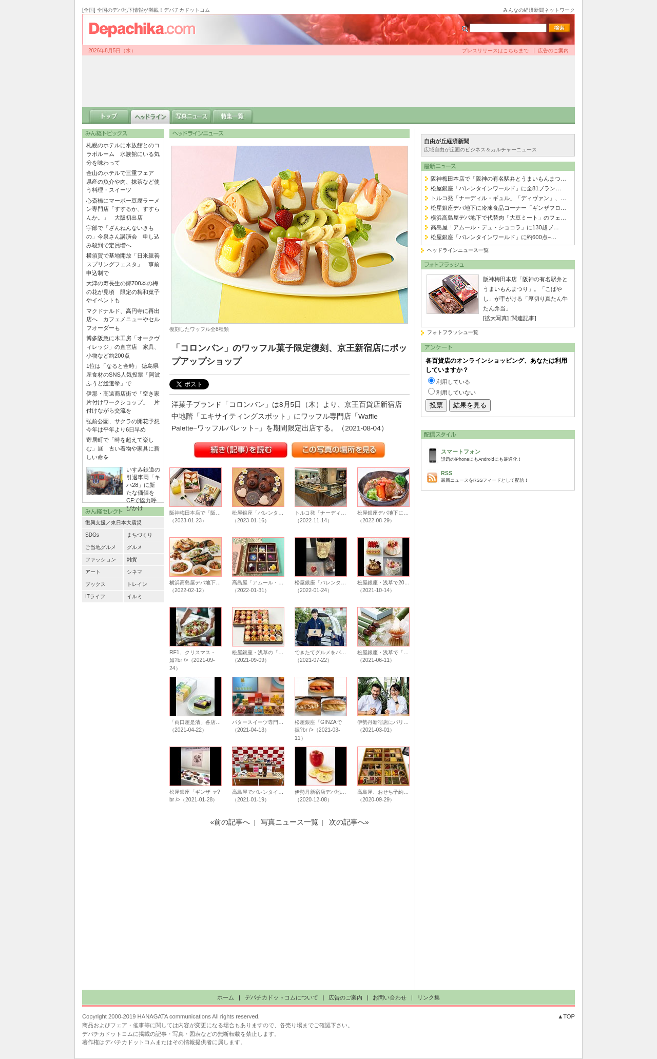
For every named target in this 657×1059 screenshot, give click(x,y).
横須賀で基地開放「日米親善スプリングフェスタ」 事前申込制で (123, 264)
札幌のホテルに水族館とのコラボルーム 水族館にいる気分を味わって (123, 154)
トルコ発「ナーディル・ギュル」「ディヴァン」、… (498, 198)
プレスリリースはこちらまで (495, 50)
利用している (453, 382)
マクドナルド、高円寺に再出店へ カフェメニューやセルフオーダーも (123, 319)
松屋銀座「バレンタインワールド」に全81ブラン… (496, 188)
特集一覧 (232, 115)
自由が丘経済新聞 (446, 141)
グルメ (134, 547)
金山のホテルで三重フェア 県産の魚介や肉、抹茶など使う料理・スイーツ (123, 181)
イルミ (134, 596)
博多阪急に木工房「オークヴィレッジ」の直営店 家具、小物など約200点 (123, 347)
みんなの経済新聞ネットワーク (539, 10)
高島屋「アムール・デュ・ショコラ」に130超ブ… (495, 227)
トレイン (137, 584)
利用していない (456, 392)
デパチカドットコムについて (281, 997)
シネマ (134, 572)
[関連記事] (523, 318)
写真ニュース (191, 115)
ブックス (95, 584)
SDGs (92, 535)
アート (93, 572)
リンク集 (428, 997)
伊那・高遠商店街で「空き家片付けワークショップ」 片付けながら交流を (123, 402)
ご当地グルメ (100, 547)
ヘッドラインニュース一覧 (458, 250)
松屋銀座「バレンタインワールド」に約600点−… (493, 237)
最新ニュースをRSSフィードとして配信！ (505, 476)
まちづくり (139, 535)
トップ (109, 115)
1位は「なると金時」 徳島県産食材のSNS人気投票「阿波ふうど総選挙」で (123, 374)
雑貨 (132, 559)
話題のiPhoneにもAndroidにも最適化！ (505, 454)
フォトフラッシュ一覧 (452, 332)
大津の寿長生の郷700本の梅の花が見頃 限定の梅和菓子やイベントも (123, 292)
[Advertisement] (328, 81)
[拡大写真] (496, 318)
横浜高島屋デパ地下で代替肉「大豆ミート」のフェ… (498, 217)
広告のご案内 (553, 50)
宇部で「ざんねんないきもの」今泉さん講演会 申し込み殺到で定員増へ (123, 236)
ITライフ (95, 596)
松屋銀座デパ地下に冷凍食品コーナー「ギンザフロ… (498, 208)
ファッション (100, 559)
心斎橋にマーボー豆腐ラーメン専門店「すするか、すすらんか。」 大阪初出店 (123, 209)
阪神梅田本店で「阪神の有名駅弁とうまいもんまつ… (498, 178)
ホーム (225, 997)
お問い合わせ (390, 997)
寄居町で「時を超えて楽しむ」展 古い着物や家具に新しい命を (123, 448)
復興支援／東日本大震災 (113, 522)
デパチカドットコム (146, 29)
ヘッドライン (150, 115)
